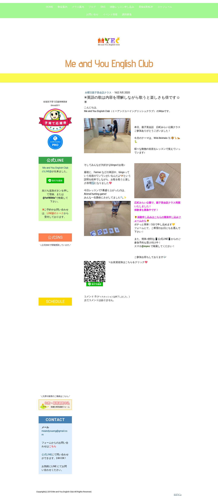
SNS (102, 7)
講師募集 (127, 14)
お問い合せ (92, 14)
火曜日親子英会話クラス (98, 92)
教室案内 (62, 7)
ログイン (178, 494)
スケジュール (165, 7)
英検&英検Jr (146, 7)
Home (49, 7)
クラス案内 (78, 7)
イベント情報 (110, 14)
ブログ (92, 7)
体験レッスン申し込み (122, 7)
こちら (52, 446)
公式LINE (47, 454)
